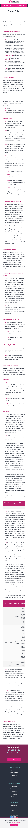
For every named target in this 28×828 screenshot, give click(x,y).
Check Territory (21, 5)
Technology (14, 786)
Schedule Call (7, 5)
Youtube (17, 816)
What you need (14, 775)
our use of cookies (16, 822)
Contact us (14, 791)
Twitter (11, 816)
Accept (14, 825)
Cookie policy (14, 796)
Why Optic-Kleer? (14, 770)
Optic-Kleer (14, 1)
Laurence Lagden (14, 807)
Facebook (14, 816)
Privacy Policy (14, 794)
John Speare (14, 805)
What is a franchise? (14, 788)
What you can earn (14, 772)
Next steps (14, 777)
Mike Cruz (14, 810)
